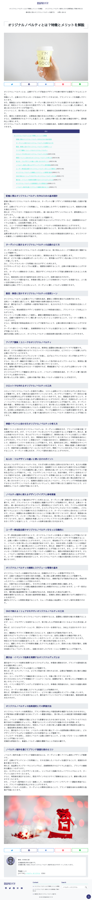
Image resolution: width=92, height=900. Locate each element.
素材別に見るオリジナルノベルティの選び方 (40, 12)
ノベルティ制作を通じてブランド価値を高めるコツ (32, 187)
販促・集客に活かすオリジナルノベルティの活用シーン (34, 147)
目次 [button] (46, 131)
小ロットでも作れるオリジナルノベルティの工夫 (32, 154)
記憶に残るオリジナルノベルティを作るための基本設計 (34, 139)
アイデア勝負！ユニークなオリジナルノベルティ (32, 150)
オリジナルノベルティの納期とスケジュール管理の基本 (34, 172)
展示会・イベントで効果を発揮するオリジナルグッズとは (34, 180)
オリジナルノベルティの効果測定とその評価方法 (32, 183)
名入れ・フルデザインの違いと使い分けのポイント (32, 161)
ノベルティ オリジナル (32, 873)
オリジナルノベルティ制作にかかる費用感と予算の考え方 (64, 9)
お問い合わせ (62, 12)
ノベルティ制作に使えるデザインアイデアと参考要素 (33, 165)
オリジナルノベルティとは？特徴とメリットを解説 (25, 9)
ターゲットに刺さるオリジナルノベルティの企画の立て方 (34, 143)
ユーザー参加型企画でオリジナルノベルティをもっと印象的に (36, 169)
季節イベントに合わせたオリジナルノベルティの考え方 (34, 158)
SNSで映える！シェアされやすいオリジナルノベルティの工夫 (36, 176)
